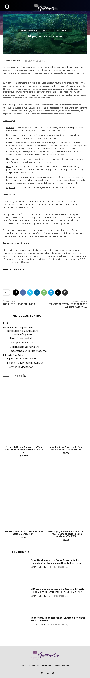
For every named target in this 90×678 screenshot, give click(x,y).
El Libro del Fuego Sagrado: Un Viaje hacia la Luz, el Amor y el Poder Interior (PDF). (24, 449)
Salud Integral (63, 30)
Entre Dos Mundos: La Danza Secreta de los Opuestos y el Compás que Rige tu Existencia (56, 561)
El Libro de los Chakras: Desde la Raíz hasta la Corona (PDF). (24, 532)
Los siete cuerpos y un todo (19, 304)
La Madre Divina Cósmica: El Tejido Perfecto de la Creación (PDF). (66, 448)
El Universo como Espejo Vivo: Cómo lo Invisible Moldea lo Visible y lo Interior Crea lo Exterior (57, 590)
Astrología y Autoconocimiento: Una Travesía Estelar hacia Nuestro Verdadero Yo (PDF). (66, 533)
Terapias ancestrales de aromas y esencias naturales (67, 306)
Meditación (47, 30)
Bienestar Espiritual (29, 30)
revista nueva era (12, 61)
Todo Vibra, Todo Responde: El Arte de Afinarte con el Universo (58, 619)
